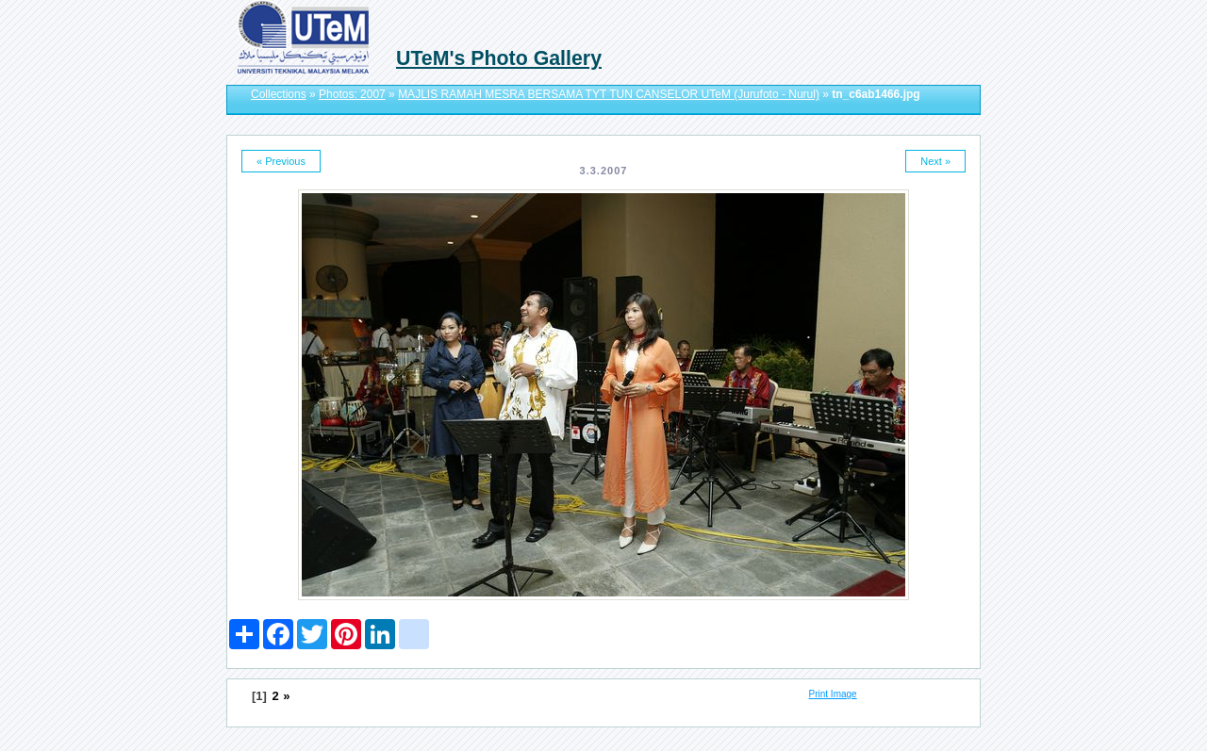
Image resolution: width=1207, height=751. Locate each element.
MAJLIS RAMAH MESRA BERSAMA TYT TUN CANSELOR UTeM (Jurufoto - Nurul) (608, 94)
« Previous (281, 161)
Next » (935, 161)
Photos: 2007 (352, 94)
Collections (278, 94)
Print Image (833, 694)
